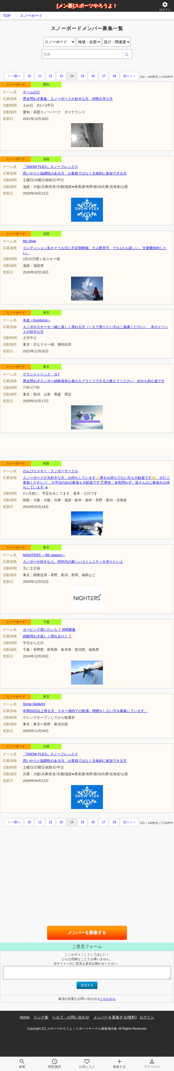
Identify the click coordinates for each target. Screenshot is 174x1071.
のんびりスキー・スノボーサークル (50, 471)
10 (29, 76)
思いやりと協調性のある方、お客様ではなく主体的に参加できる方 (75, 173)
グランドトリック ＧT (41, 374)
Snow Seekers (34, 704)
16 (93, 76)
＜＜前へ (14, 76)
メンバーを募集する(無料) (115, 1017)
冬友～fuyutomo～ (37, 320)
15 (82, 76)
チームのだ (31, 92)
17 (103, 76)
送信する (87, 985)
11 (40, 76)
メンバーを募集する (87, 932)
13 (61, 76)
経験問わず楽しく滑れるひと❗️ (47, 636)
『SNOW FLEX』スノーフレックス (50, 167)
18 (114, 76)
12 (50, 76)
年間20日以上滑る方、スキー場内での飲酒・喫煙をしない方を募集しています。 (85, 711)
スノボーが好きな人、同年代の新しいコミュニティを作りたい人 (73, 562)
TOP (7, 16)
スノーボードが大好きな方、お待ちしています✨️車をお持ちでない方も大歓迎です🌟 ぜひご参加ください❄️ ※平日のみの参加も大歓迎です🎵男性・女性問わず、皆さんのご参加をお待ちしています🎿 (96, 482)
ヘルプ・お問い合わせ (70, 1017)
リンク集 (41, 1017)
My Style (29, 241)
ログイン (165, 6)
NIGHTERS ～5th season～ (44, 555)
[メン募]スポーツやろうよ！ (87, 6)
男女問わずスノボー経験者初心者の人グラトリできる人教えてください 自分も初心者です (94, 381)
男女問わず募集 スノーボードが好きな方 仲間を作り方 (68, 99)
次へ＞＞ (129, 76)
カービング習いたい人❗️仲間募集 (49, 630)
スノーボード (31, 16)
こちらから (108, 999)
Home (25, 1017)
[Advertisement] (62, 66)
